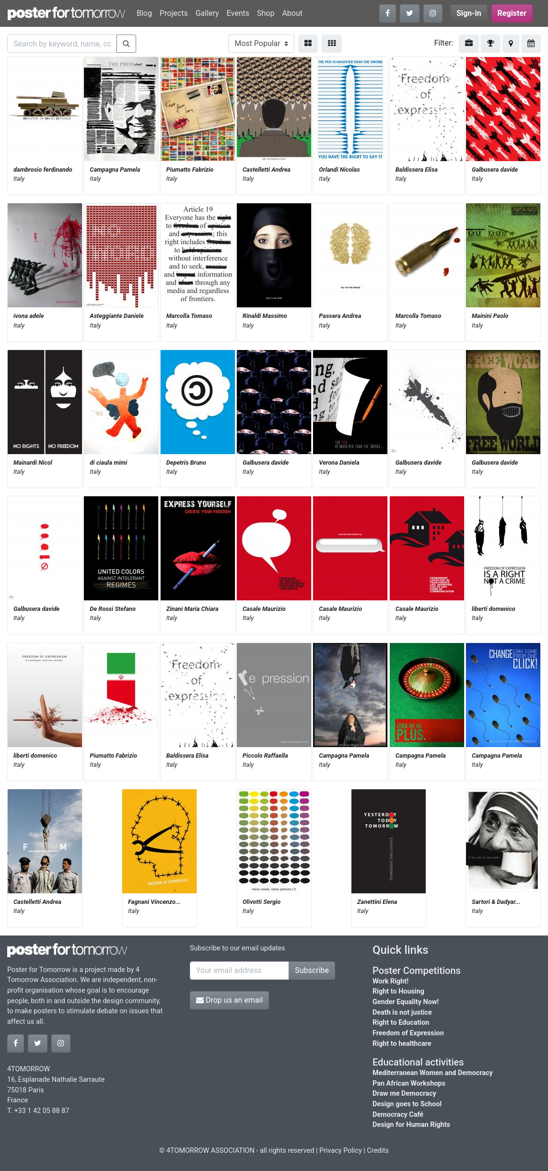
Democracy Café (398, 1115)
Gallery (207, 13)
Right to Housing (398, 991)
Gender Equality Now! (406, 1002)
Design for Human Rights (411, 1125)
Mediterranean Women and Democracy (433, 1073)
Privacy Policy (340, 1151)
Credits (378, 1151)
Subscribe (312, 970)
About (292, 13)
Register (512, 13)
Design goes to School (407, 1104)
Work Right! (390, 981)
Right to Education (401, 1023)
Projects (174, 13)
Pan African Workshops (409, 1083)
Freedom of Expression (408, 1033)
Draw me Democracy (404, 1093)
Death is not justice (402, 1012)
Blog (144, 13)
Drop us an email (229, 1000)
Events (238, 13)
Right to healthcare (402, 1044)
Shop (265, 13)
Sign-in (468, 13)
